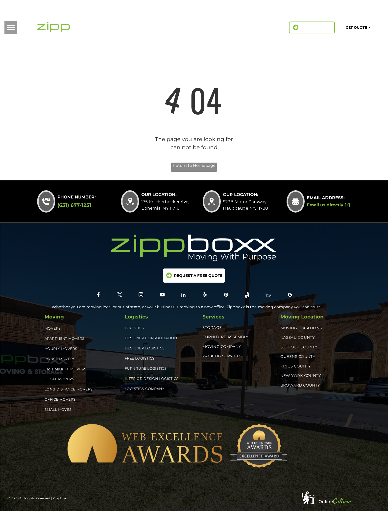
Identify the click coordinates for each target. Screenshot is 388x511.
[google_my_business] (368, 7)
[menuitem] (155, 28)
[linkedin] (312, 7)
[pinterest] (334, 7)
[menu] (10, 27)
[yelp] (323, 7)
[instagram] (301, 7)
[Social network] (345, 7)
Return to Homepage (194, 165)
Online (325, 501)
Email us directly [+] (328, 204)
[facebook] (279, 7)
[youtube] (162, 295)
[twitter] (290, 7)
